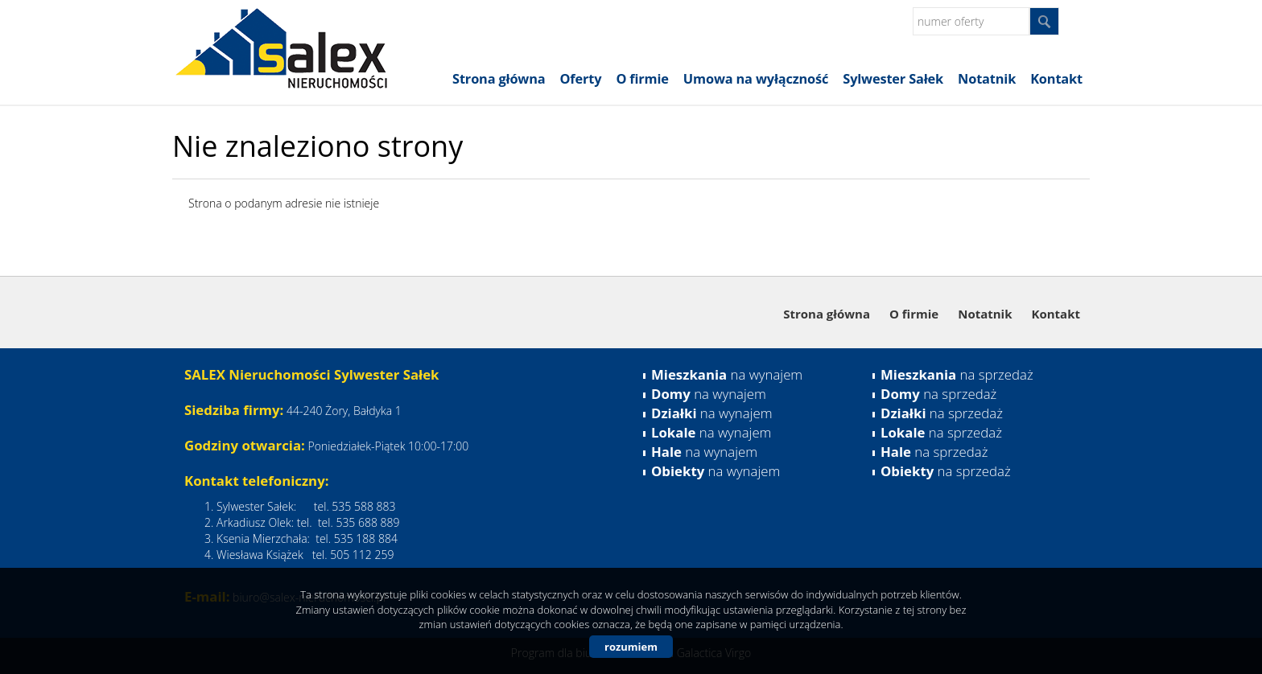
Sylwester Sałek (893, 79)
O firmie (642, 79)
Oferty (581, 79)
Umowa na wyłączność (755, 79)
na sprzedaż (957, 374)
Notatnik (987, 79)
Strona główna (498, 79)
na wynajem (726, 374)
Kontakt (1056, 79)
